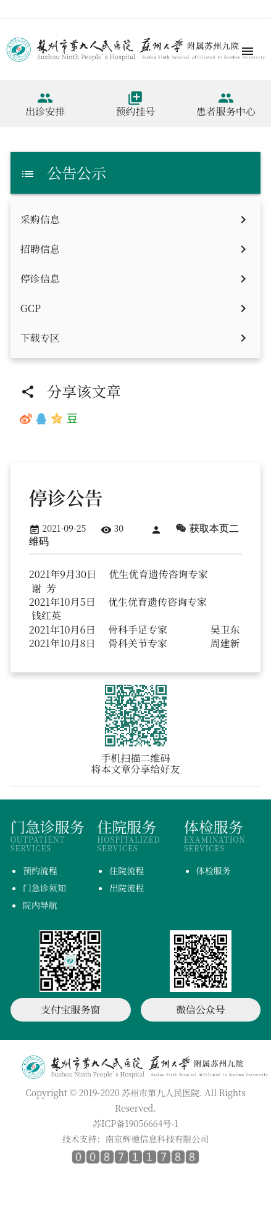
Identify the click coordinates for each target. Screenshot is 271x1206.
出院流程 (126, 888)
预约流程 (40, 870)
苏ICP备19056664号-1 (135, 1123)
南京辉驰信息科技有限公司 (157, 1139)
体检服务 (213, 870)
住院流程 (126, 870)
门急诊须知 (44, 888)
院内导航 (40, 905)
